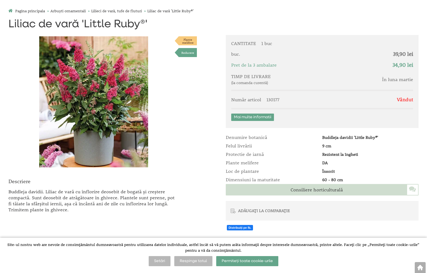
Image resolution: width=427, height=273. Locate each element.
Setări (159, 261)
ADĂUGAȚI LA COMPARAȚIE (264, 210)
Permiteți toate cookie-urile (247, 261)
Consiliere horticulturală (317, 190)
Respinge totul (193, 261)
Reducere (187, 52)
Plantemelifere (188, 41)
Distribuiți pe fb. (239, 227)
